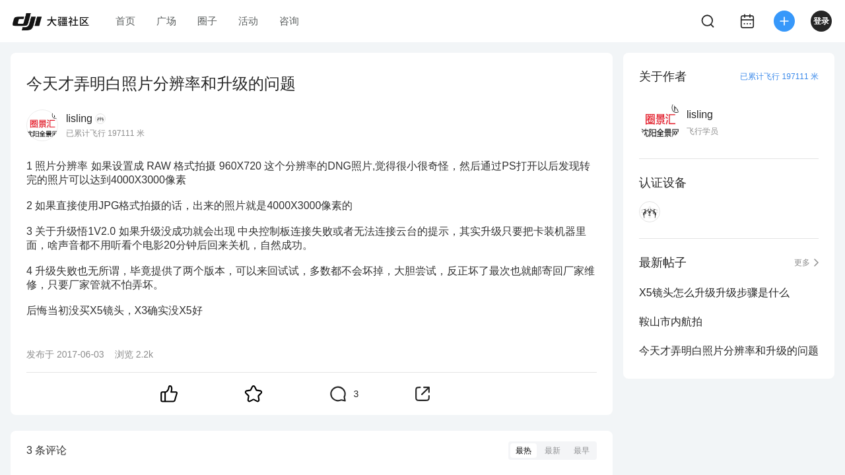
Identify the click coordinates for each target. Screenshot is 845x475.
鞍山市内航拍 (670, 321)
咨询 (289, 20)
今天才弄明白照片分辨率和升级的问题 (729, 350)
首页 (125, 20)
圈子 (207, 20)
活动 (248, 20)
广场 (166, 20)
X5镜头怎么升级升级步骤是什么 (714, 292)
